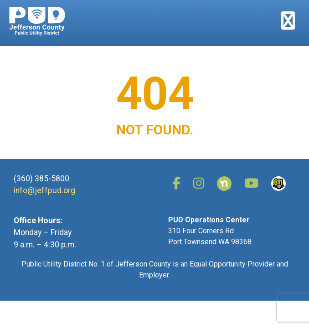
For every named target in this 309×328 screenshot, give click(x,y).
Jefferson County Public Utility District (37, 21)
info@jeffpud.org (44, 190)
